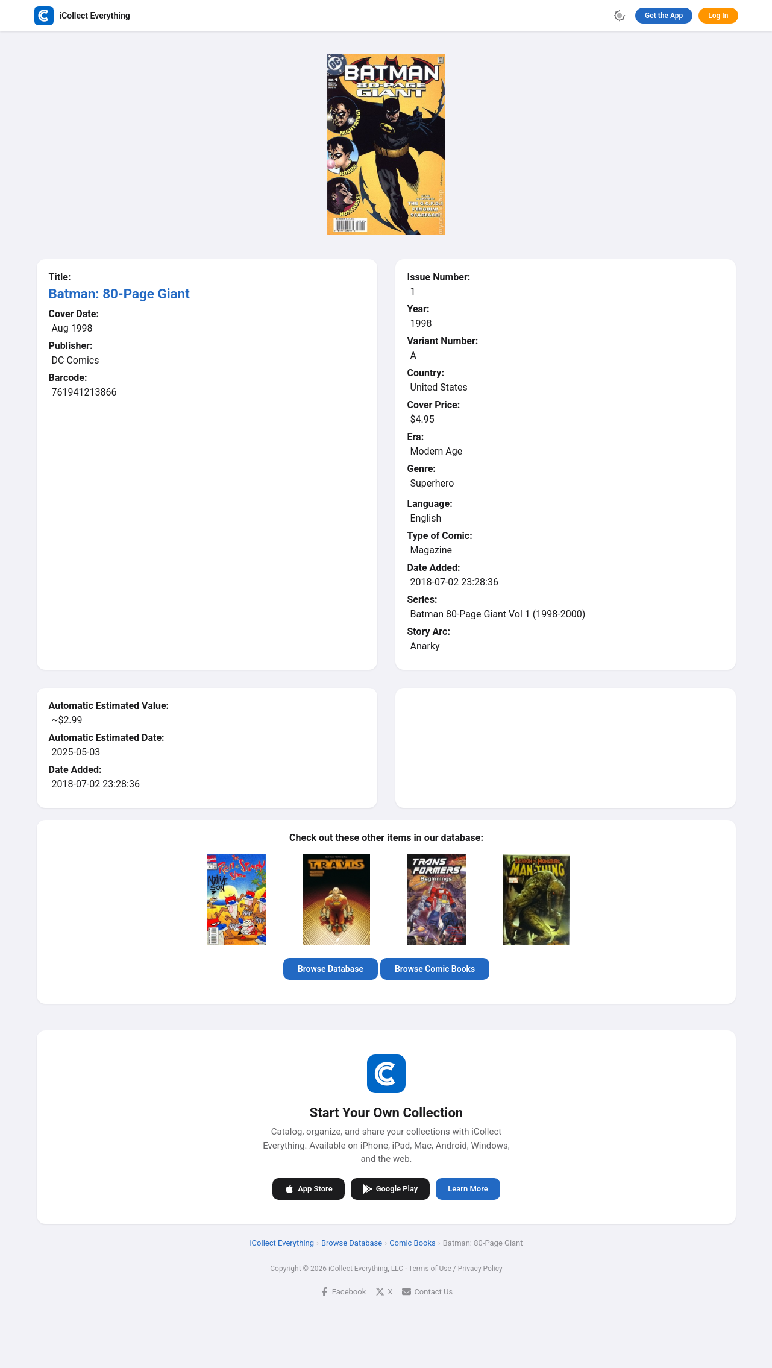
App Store (308, 1189)
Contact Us (427, 1291)
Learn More (468, 1188)
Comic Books (412, 1242)
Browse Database (330, 969)
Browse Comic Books (434, 969)
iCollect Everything (281, 1242)
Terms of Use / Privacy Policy (455, 1268)
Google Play (390, 1189)
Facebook (342, 1291)
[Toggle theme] (619, 15)
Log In (718, 15)
